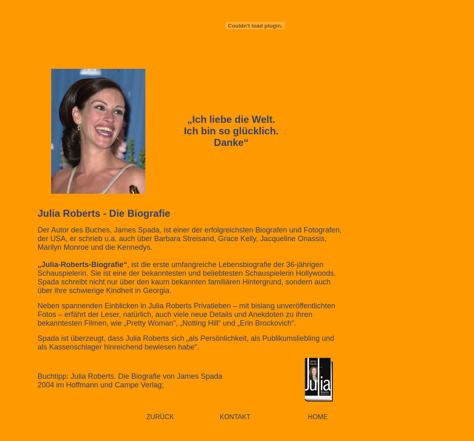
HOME (318, 416)
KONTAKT (235, 416)
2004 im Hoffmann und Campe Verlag (100, 385)
